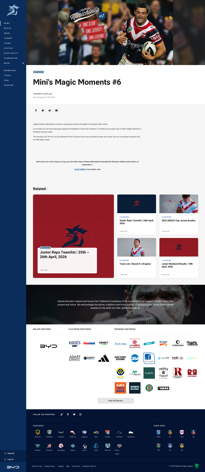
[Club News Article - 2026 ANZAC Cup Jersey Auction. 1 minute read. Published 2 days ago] (178, 215)
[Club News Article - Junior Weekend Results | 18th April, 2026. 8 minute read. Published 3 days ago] (178, 258)
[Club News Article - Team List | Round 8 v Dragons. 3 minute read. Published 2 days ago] (136, 258)
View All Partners (115, 400)
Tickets (7, 75)
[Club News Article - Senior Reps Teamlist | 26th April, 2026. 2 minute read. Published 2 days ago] (136, 215)
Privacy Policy (49, 466)
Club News (38, 72)
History (8, 48)
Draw (7, 33)
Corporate (8, 85)
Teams (7, 43)
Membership (10, 70)
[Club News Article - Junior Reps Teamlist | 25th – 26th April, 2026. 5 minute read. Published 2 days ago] (73, 236)
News (7, 23)
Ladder (8, 38)
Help (67, 466)
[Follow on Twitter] (74, 414)
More (14, 63)
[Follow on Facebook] (68, 414)
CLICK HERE (79, 169)
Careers (61, 466)
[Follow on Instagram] (80, 414)
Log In (9, 459)
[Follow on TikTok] (62, 414)
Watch (7, 28)
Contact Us (76, 466)
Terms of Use (37, 466)
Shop (6, 80)
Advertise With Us (89, 466)
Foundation (11, 58)
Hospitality (11, 53)
